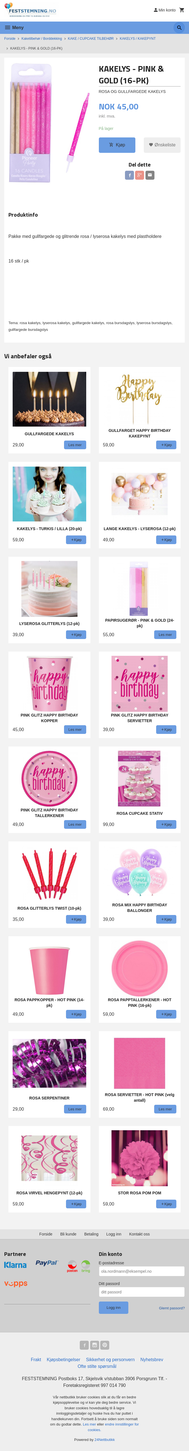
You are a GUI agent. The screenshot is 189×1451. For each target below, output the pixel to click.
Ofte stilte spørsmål (97, 1366)
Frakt (36, 1359)
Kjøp (117, 144)
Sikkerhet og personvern (110, 1359)
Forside (9, 39)
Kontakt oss (139, 1234)
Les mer (90, 1424)
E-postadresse (111, 1263)
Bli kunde (68, 1234)
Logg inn (113, 1234)
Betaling (91, 1234)
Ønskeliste (162, 144)
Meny (14, 27)
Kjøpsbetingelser (63, 1359)
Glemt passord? (172, 1308)
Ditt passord (109, 1283)
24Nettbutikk (105, 1440)
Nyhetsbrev (151, 1359)
